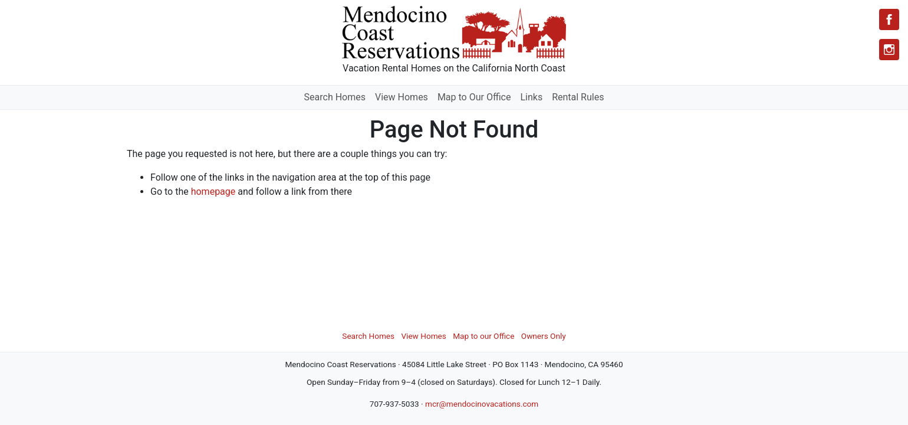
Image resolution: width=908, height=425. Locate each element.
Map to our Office (483, 336)
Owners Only (543, 336)
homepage (213, 191)
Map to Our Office (474, 97)
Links (531, 97)
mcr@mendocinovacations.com (481, 403)
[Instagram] (889, 49)
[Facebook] (889, 19)
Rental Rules (578, 97)
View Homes (401, 97)
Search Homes (335, 97)
